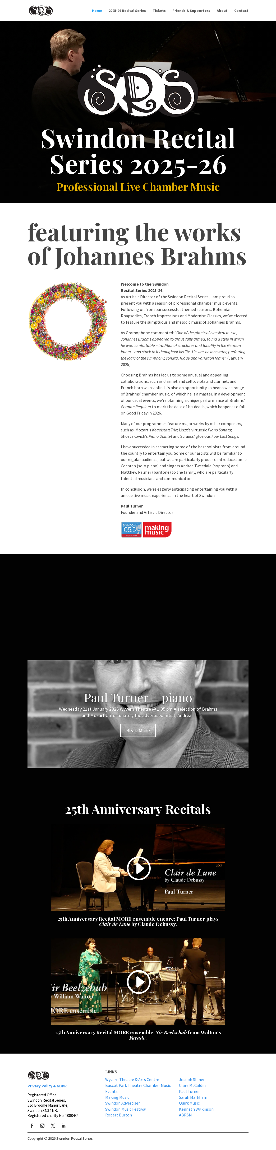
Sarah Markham (193, 1097)
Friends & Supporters (191, 11)
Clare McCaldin (192, 1085)
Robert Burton (118, 1115)
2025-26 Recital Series (127, 11)
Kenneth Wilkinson (196, 1109)
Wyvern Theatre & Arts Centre (132, 1079)
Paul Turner (189, 1091)
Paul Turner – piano (138, 697)
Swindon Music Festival (125, 1109)
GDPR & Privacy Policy (225, 1141)
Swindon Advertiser (122, 1103)
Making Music (117, 1097)
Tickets (159, 11)
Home (97, 11)
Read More (138, 730)
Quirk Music (189, 1103)
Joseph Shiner (192, 1079)
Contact (241, 11)
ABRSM (185, 1115)
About (222, 11)
